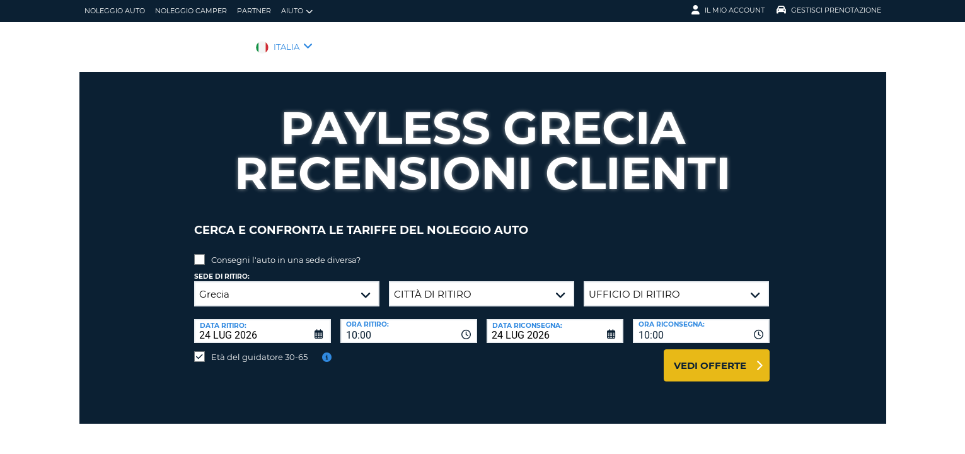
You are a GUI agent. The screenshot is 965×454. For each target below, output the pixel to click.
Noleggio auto (114, 10)
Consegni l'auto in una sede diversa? (286, 250)
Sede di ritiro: (222, 267)
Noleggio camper (191, 10)
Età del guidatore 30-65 (259, 347)
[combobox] (409, 321)
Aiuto (297, 11)
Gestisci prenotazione (829, 10)
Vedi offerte (710, 356)
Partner (254, 10)
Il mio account (728, 10)
